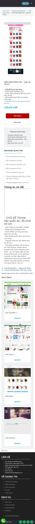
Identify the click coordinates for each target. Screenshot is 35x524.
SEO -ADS (8, 502)
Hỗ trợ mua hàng (10, 487)
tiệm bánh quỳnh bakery (12, 516)
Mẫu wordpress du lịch (13, 168)
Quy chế (7, 490)
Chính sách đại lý (10, 484)
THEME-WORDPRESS (18, 11)
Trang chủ (6, 11)
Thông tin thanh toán (11, 481)
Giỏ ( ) (25, 3)
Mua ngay (17, 122)
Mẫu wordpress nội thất (14, 160)
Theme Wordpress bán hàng (15, 156)
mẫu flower (9, 396)
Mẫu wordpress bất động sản (15, 164)
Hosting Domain (9, 508)
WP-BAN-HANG (26, 270)
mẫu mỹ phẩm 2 (11, 313)
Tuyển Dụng (8, 493)
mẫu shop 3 (9, 354)
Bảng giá (7, 510)
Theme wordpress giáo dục (15, 172)
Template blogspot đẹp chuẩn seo (17, 182)
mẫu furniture (10, 438)
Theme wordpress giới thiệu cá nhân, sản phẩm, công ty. (18, 177)
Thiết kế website (10, 505)
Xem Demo (17, 116)
